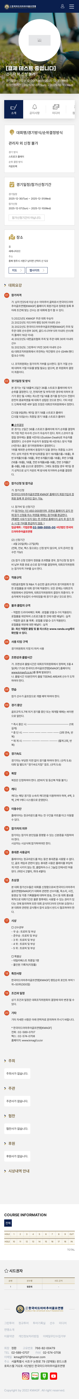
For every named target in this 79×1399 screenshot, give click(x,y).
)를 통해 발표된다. (31, 672)
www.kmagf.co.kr (32, 1040)
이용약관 (9, 1336)
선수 (52, 1323)
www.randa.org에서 (62, 628)
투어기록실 (39, 1323)
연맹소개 (9, 1329)
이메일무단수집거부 (54, 1336)
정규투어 (24, 1323)
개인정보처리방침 (29, 1336)
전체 (8, 1223)
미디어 (63, 1323)
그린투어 (9, 1323)
